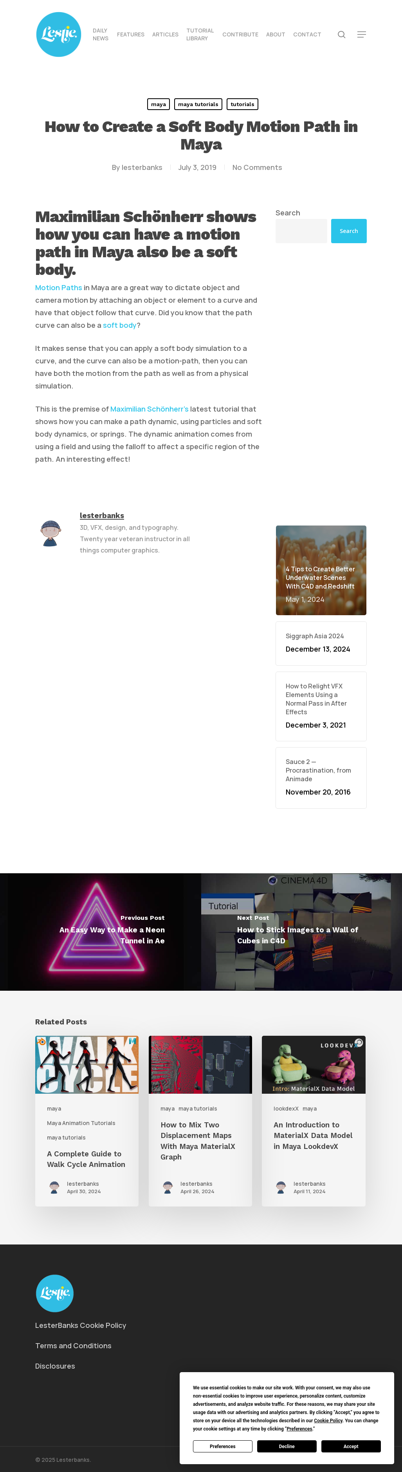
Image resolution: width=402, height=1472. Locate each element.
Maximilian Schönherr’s (149, 409)
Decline (287, 1446)
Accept (351, 1446)
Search (288, 212)
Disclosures (55, 1366)
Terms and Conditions (73, 1345)
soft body (120, 325)
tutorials (242, 104)
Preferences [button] (299, 1429)
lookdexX (286, 1108)
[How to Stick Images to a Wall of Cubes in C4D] (301, 932)
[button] (362, 35)
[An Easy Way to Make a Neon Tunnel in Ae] (100, 932)
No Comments (257, 167)
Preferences (223, 1446)
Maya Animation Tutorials (81, 1123)
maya (158, 104)
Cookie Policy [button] (328, 1420)
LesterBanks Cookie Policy (80, 1325)
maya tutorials (198, 104)
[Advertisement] (321, 384)
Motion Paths (58, 287)
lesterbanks (142, 167)
